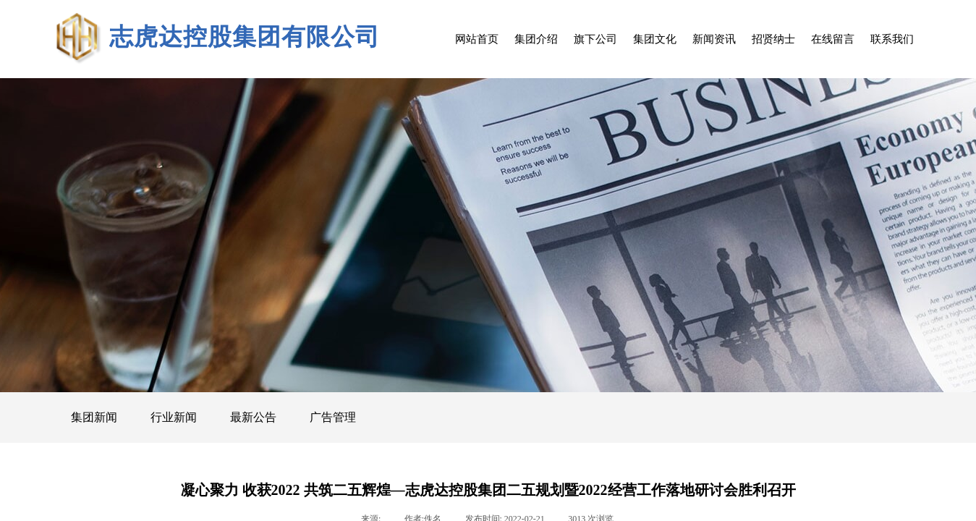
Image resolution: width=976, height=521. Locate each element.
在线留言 (832, 39)
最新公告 (253, 417)
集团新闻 (94, 417)
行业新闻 (173, 417)
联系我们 (892, 39)
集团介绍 (536, 39)
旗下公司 (595, 39)
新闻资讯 (714, 39)
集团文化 (654, 39)
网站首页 (476, 39)
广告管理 (333, 417)
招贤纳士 (773, 39)
